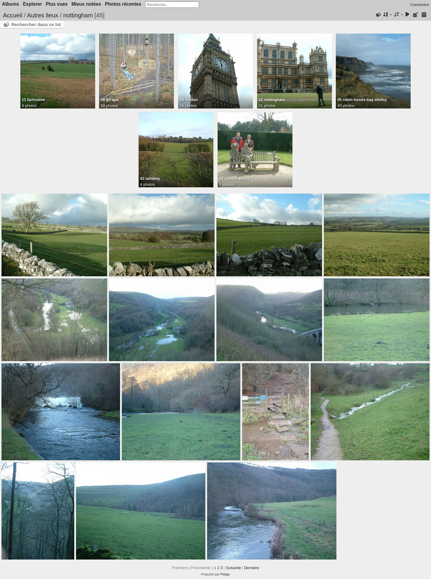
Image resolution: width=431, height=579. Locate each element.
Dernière (251, 568)
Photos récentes (123, 4)
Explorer (32, 4)
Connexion (419, 4)
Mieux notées (86, 4)
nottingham (78, 15)
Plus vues (57, 4)
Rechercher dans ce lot (36, 24)
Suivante (233, 568)
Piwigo (225, 574)
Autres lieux (42, 15)
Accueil (12, 15)
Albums (10, 4)
